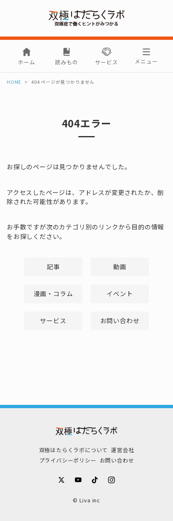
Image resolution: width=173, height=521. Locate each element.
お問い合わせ (120, 320)
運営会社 (122, 450)
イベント (119, 293)
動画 (119, 266)
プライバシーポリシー (67, 460)
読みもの (66, 62)
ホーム (26, 62)
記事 (53, 266)
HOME (14, 82)
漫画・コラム (53, 293)
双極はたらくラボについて (73, 450)
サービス (106, 62)
